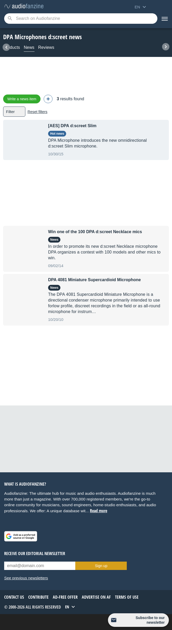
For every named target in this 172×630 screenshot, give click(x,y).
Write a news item (21, 99)
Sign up (101, 566)
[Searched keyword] (80, 18)
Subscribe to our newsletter (150, 620)
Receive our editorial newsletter (34, 553)
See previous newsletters (26, 578)
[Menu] (165, 18)
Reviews (46, 47)
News (29, 47)
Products (11, 47)
